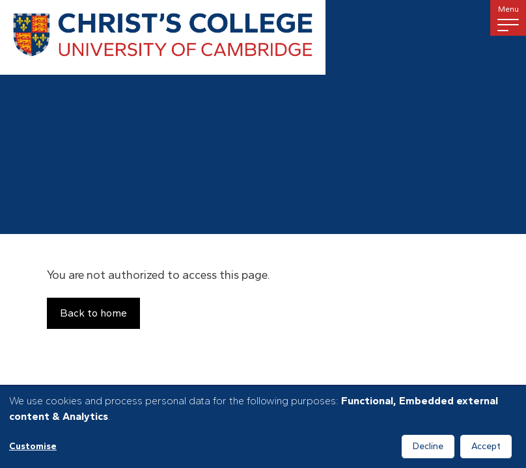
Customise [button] (33, 446)
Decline (428, 446)
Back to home (93, 313)
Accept (486, 446)
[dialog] (263, 427)
